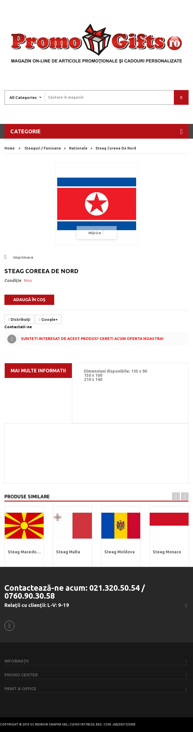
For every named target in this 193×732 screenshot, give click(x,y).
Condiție (13, 280)
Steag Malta (68, 552)
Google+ (48, 319)
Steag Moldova (119, 552)
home (9, 148)
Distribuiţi (19, 319)
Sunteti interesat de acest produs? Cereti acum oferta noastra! (92, 338)
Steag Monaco (167, 552)
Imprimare (23, 257)
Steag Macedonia (24, 552)
